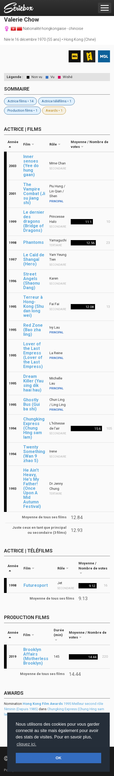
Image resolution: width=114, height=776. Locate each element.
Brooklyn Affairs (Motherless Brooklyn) (35, 656)
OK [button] (58, 758)
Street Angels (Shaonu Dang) (31, 281)
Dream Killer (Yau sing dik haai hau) (33, 383)
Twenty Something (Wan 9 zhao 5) (34, 454)
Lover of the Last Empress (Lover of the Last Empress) (33, 355)
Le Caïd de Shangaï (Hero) (33, 259)
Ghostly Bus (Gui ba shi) (31, 404)
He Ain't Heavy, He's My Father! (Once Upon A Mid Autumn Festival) (32, 488)
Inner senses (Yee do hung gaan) (31, 165)
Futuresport (35, 585)
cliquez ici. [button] (26, 744)
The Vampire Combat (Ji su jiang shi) (34, 193)
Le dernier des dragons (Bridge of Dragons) (33, 221)
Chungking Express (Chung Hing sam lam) (34, 428)
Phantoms (33, 242)
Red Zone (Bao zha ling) (33, 330)
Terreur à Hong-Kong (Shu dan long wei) (33, 306)
